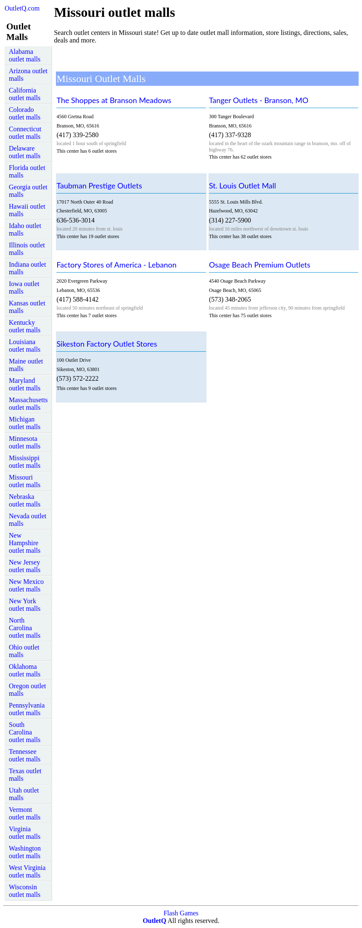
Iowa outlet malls (24, 287)
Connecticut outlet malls (25, 132)
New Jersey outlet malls (24, 566)
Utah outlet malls (24, 794)
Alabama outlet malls (24, 55)
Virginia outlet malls (24, 832)
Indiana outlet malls (27, 268)
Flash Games (181, 913)
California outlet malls (24, 94)
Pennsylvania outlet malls (27, 709)
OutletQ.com (22, 8)
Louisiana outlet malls (24, 345)
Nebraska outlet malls (24, 500)
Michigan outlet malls (24, 423)
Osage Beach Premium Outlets (259, 264)
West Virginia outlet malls (27, 871)
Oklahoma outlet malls (24, 670)
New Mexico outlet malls (26, 585)
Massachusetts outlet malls (28, 403)
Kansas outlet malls (27, 307)
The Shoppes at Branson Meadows (113, 100)
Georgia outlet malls (28, 190)
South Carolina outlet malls (24, 732)
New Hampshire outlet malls (24, 543)
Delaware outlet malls (24, 152)
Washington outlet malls (25, 852)
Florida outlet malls (27, 171)
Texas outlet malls (25, 774)
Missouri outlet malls (24, 481)
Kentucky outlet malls (24, 326)
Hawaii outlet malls (27, 210)
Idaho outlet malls (25, 229)
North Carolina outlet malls (24, 628)
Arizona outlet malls (28, 74)
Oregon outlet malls (27, 689)
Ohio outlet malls (24, 651)
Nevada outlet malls (27, 519)
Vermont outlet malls (24, 813)
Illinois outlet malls (27, 248)
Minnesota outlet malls (24, 442)
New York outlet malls (24, 604)
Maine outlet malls (26, 365)
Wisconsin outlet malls (24, 890)
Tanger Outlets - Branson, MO (258, 100)
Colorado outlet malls (24, 113)
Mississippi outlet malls (24, 461)
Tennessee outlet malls (24, 755)
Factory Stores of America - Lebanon (116, 264)
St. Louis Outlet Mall (242, 185)
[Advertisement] (112, 56)
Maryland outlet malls (24, 384)
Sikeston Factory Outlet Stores (106, 343)
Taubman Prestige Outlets (99, 185)
